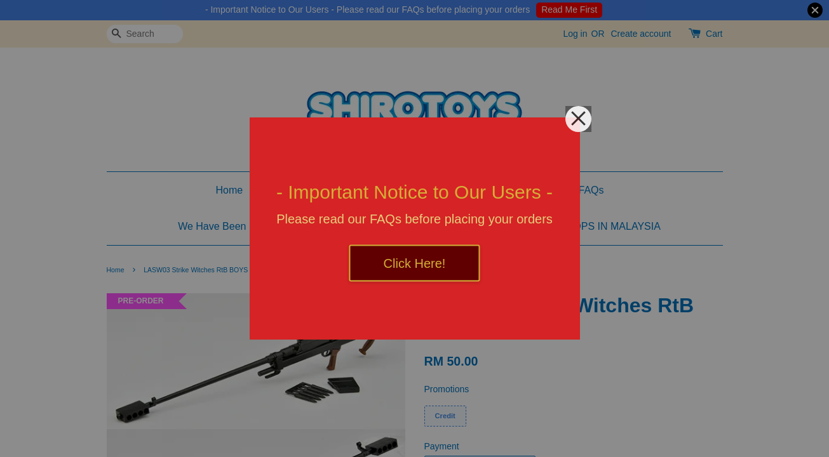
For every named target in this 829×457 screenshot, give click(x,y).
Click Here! (415, 263)
